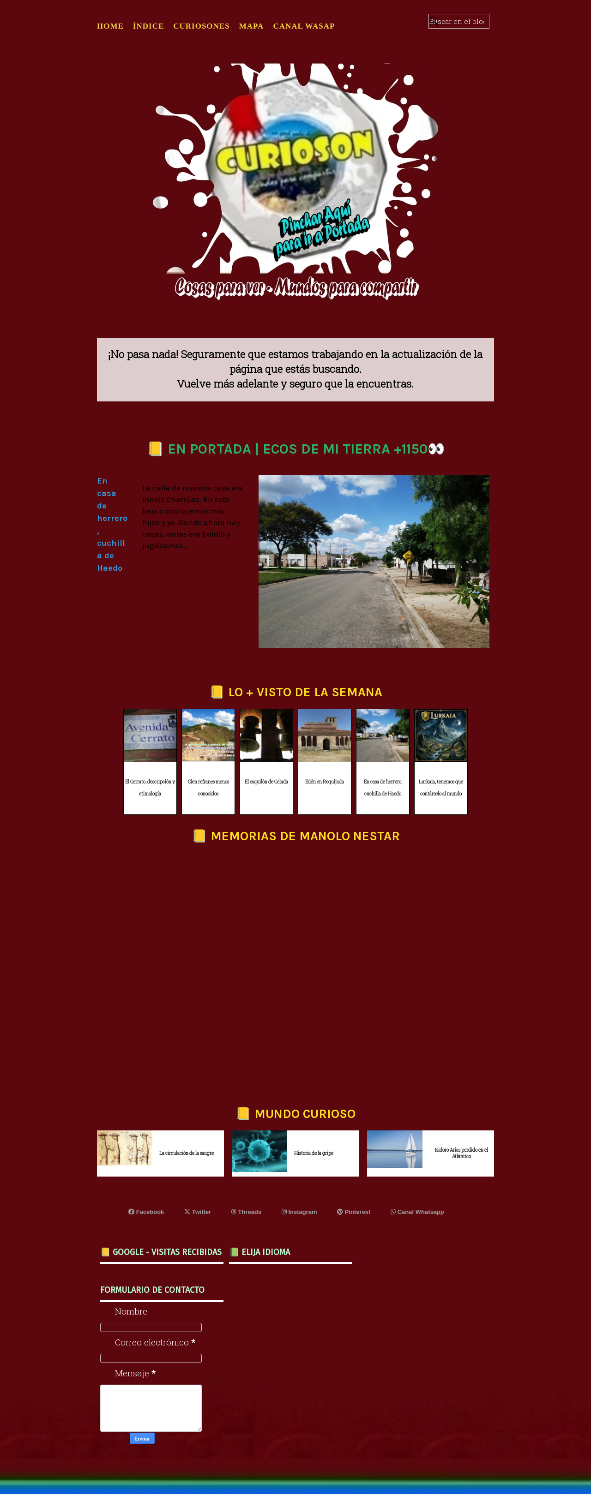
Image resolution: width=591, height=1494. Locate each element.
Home (110, 26)
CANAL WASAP (304, 26)
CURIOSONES (201, 26)
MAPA (251, 26)
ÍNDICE (148, 26)
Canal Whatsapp (417, 1211)
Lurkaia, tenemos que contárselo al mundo (441, 788)
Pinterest (353, 1211)
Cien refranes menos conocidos (208, 788)
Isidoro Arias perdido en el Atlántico (461, 1153)
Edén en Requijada (324, 782)
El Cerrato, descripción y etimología (150, 788)
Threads (246, 1211)
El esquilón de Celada (266, 782)
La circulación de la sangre (186, 1153)
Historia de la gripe (313, 1153)
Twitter (197, 1211)
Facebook (146, 1211)
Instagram (299, 1211)
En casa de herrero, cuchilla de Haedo (383, 788)
